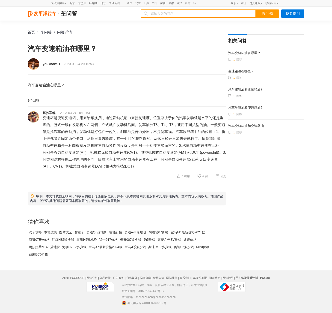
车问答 (46, 32)
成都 (171, 3)
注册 (243, 3)
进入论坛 (255, 3)
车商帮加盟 (200, 278)
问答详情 (64, 32)
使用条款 (158, 278)
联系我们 (185, 278)
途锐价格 (190, 239)
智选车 (79, 232)
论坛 (103, 3)
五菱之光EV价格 (169, 239)
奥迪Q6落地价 (96, 232)
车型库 (82, 3)
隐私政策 (105, 278)
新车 (72, 3)
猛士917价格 (108, 239)
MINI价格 (203, 247)
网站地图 (228, 278)
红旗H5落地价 (87, 239)
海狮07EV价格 (39, 239)
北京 (138, 3)
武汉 (179, 3)
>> (194, 3)
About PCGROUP (73, 278)
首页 (31, 32)
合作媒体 (131, 278)
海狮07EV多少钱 (74, 247)
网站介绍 (92, 278)
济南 (187, 3)
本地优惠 (50, 232)
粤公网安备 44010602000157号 (144, 303)
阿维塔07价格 (159, 232)
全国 (129, 3)
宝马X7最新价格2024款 (105, 247)
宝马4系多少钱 (135, 247)
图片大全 (65, 232)
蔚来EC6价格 (38, 254)
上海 (146, 3)
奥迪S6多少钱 (184, 247)
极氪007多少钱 (130, 239)
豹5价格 (149, 239)
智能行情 (115, 232)
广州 (154, 3)
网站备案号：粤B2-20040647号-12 (143, 291)
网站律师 (171, 278)
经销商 (93, 3)
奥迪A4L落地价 (135, 232)
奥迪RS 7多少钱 (160, 247)
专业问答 (114, 3)
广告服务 (118, 278)
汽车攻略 (35, 232)
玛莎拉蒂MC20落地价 (44, 247)
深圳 (163, 3)
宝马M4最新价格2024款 (188, 232)
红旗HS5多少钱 (63, 239)
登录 (233, 3)
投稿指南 (145, 278)
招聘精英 (214, 278)
